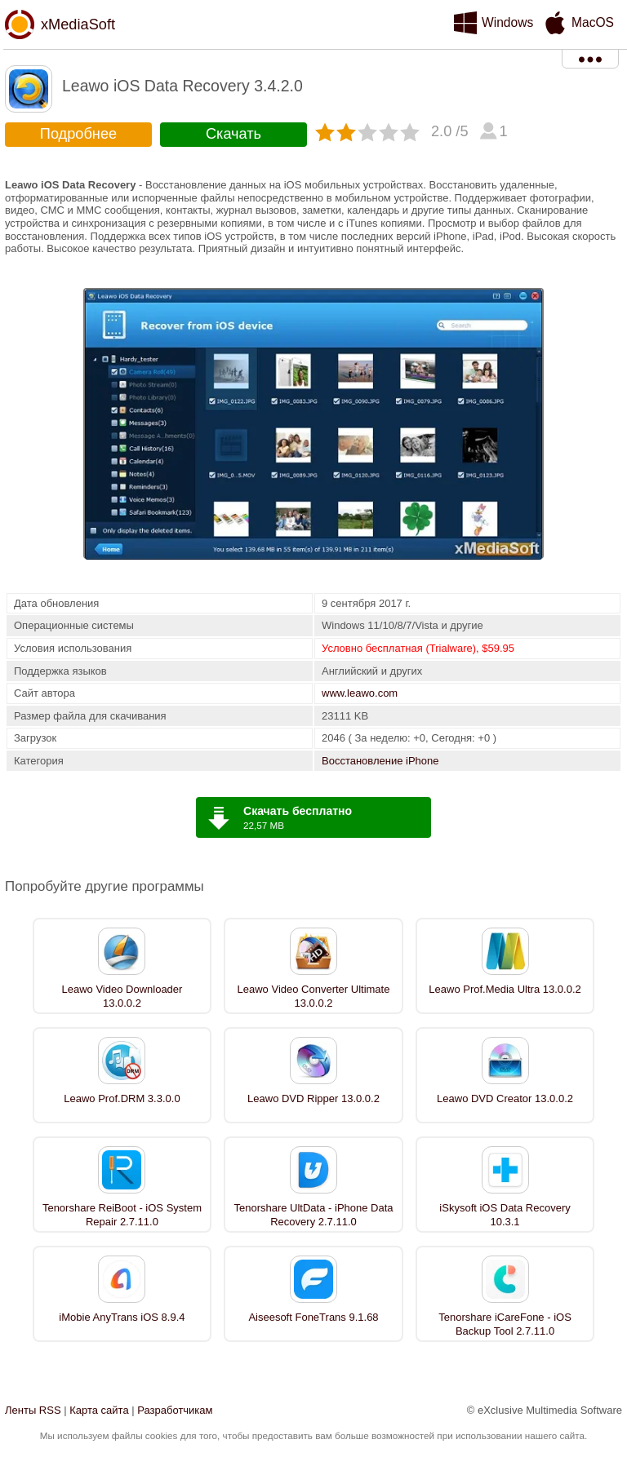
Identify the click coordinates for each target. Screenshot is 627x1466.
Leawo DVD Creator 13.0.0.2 (505, 1098)
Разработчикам (174, 1410)
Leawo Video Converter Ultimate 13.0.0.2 (314, 996)
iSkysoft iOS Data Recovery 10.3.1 (504, 1215)
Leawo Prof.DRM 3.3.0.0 (122, 1098)
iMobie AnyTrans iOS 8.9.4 (122, 1317)
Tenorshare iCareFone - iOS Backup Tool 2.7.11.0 (504, 1324)
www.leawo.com (360, 693)
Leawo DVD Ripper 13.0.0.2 (313, 1098)
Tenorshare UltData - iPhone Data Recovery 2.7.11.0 (313, 1215)
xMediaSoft (78, 24)
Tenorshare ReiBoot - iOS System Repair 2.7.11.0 (122, 1215)
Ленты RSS (33, 1410)
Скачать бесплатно (297, 810)
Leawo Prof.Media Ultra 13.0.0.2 (504, 989)
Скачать (233, 134)
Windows (507, 22)
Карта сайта (98, 1410)
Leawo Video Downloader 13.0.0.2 (121, 996)
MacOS (592, 22)
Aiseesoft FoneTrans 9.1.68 (313, 1317)
